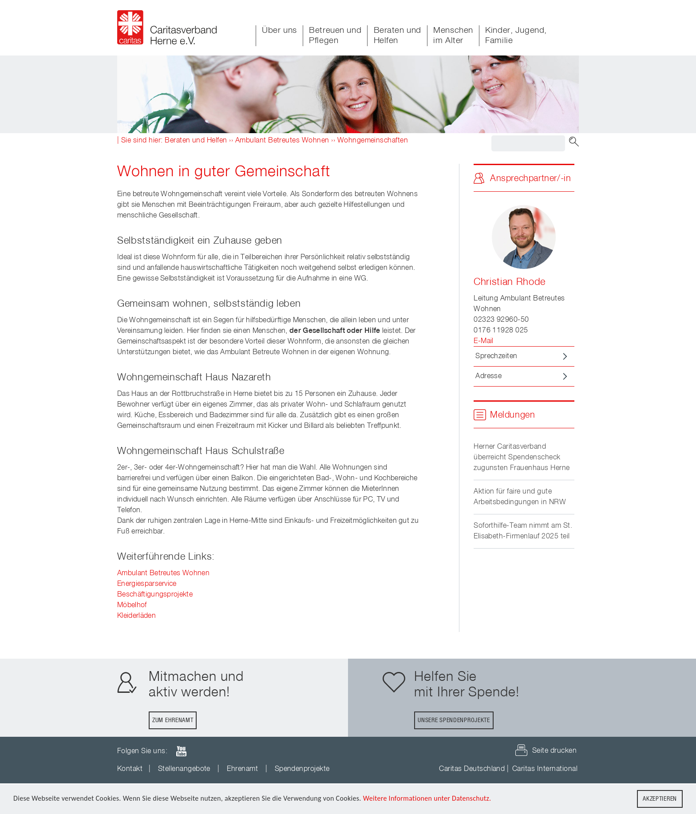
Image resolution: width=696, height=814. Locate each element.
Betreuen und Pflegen (335, 35)
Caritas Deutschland (472, 769)
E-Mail (484, 341)
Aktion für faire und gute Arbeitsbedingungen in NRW (520, 497)
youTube (181, 751)
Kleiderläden (136, 616)
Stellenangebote (184, 769)
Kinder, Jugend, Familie (516, 35)
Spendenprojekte (302, 769)
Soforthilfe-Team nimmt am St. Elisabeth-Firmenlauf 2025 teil (523, 531)
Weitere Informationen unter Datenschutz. (427, 798)
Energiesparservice (147, 584)
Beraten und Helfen (397, 35)
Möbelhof (132, 605)
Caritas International (544, 769)
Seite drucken (554, 751)
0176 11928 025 (501, 330)
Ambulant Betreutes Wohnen (282, 140)
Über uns (279, 30)
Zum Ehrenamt (172, 720)
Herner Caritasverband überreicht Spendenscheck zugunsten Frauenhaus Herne (521, 457)
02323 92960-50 (501, 320)
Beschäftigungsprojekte (155, 594)
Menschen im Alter (453, 35)
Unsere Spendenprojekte (454, 720)
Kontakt (129, 769)
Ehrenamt (242, 769)
